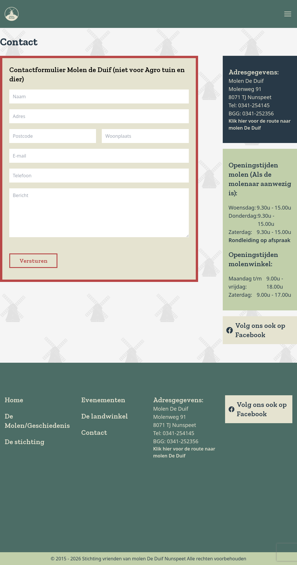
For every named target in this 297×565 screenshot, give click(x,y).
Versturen (33, 260)
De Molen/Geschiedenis (37, 421)
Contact (94, 432)
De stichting (24, 441)
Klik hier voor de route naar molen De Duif (260, 124)
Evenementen (103, 400)
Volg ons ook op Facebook (255, 330)
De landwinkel (104, 416)
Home (14, 400)
